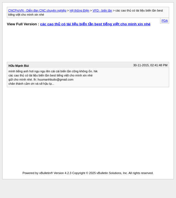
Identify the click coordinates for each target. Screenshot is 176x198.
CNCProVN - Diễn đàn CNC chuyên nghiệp (37, 10)
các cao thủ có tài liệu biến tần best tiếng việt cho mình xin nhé (95, 24)
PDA (164, 20)
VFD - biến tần (102, 10)
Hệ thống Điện (79, 10)
